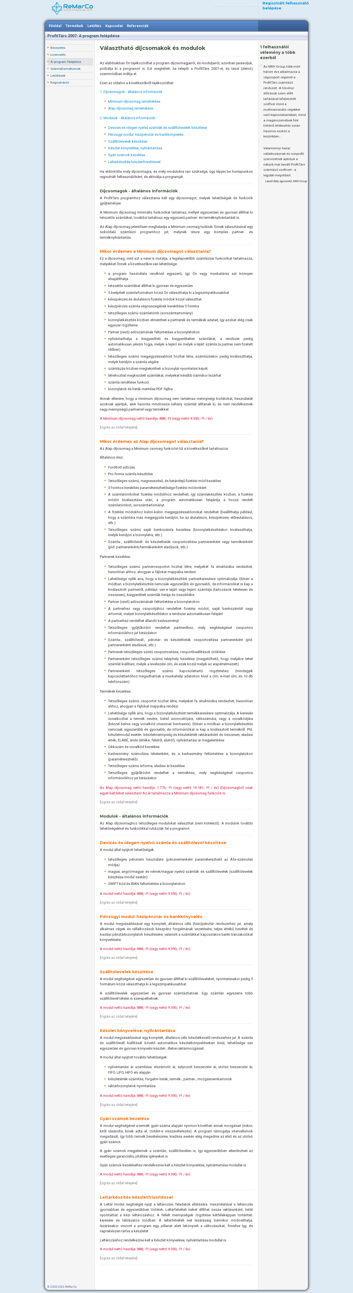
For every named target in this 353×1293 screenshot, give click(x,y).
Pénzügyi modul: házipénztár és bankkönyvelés (145, 134)
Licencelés (58, 55)
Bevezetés (57, 48)
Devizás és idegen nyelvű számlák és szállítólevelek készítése (157, 128)
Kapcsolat (114, 26)
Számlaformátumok (65, 69)
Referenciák (137, 26)
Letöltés (94, 26)
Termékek (74, 26)
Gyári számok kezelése (126, 155)
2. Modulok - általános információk (127, 118)
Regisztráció (59, 82)
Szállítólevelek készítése (127, 141)
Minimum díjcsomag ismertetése (134, 101)
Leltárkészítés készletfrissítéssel (134, 162)
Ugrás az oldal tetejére (119, 427)
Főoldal (55, 26)
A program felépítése (65, 62)
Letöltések (57, 76)
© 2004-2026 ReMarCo (62, 1287)
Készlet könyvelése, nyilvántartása (135, 148)
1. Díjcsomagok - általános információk (131, 92)
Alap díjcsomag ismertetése (130, 108)
